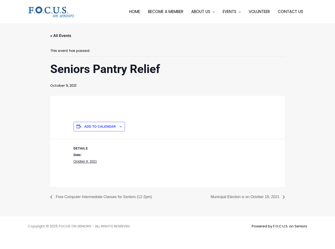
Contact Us (290, 11)
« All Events (60, 36)
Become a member (165, 11)
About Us (200, 11)
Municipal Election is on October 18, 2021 (245, 197)
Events (229, 11)
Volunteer (259, 11)
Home (134, 11)
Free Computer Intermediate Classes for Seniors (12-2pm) (103, 197)
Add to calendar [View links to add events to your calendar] (100, 126)
